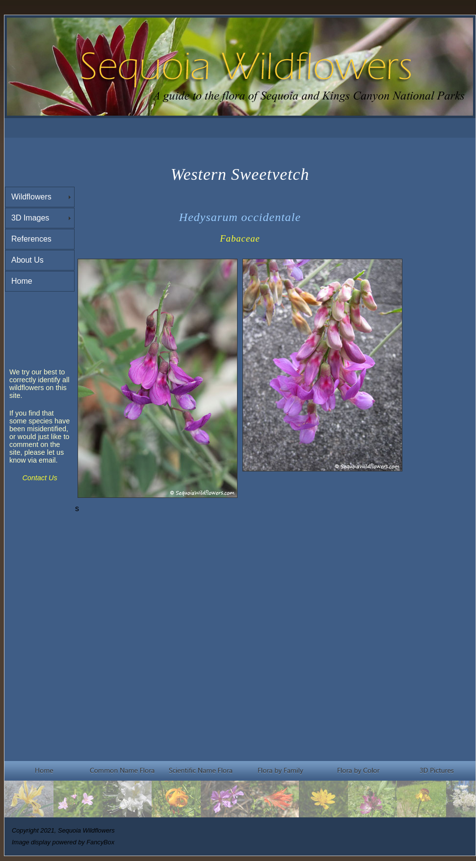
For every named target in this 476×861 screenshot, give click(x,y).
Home (21, 281)
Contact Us (39, 478)
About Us (27, 260)
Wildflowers (31, 197)
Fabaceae (240, 238)
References (31, 239)
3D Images (30, 218)
